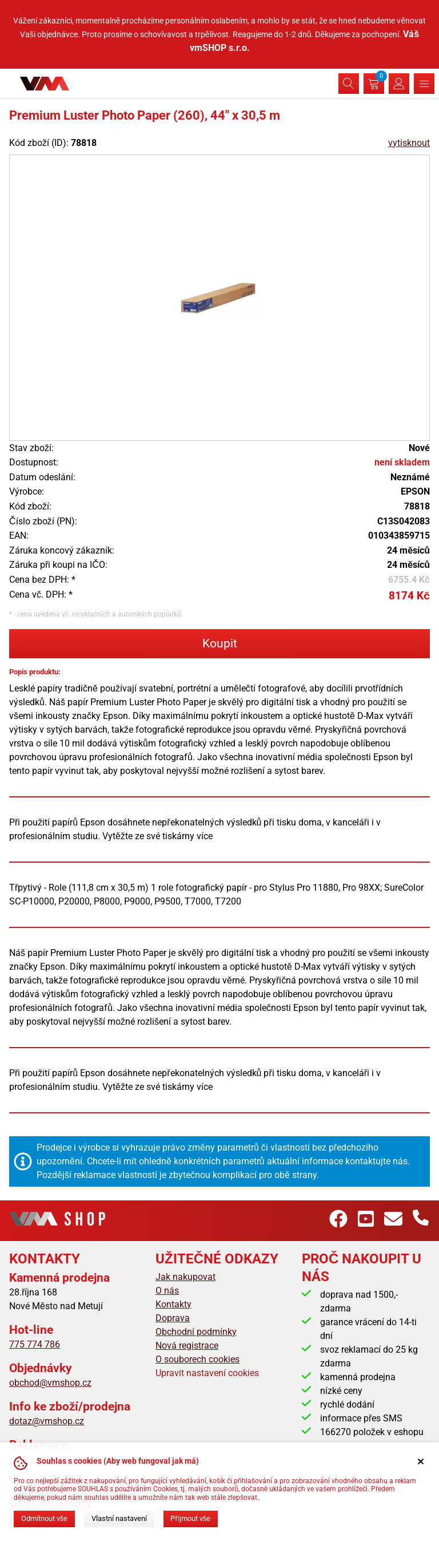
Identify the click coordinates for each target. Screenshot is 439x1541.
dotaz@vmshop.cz (46, 1421)
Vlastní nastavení (119, 1518)
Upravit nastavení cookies (207, 1373)
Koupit (219, 643)
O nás (167, 1290)
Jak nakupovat (185, 1276)
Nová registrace (186, 1345)
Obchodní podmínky (196, 1331)
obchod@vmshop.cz (50, 1382)
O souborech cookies (197, 1359)
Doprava (172, 1318)
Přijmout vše (190, 1518)
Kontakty (173, 1304)
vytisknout (409, 142)
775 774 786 (34, 1344)
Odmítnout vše (44, 1518)
